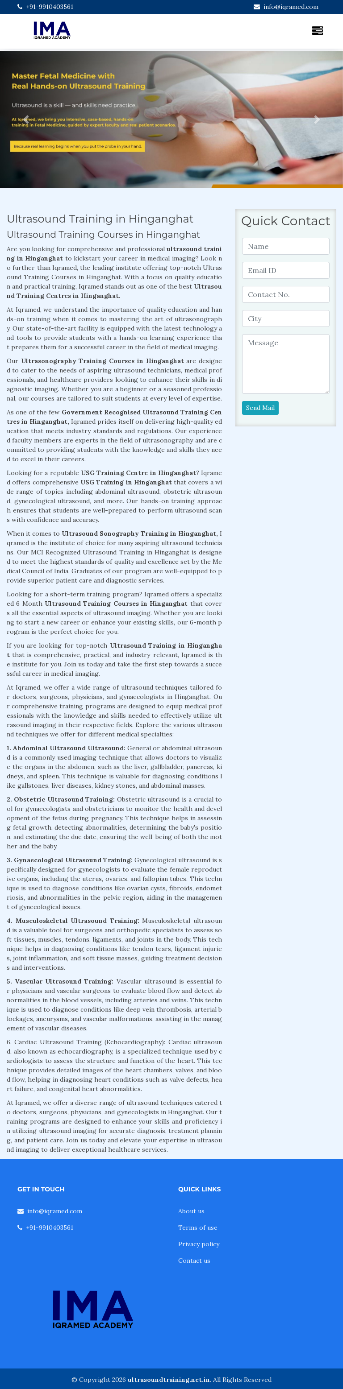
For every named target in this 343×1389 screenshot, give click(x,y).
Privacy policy (198, 1244)
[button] (25, 119)
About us (191, 1211)
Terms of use (198, 1228)
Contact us (194, 1261)
